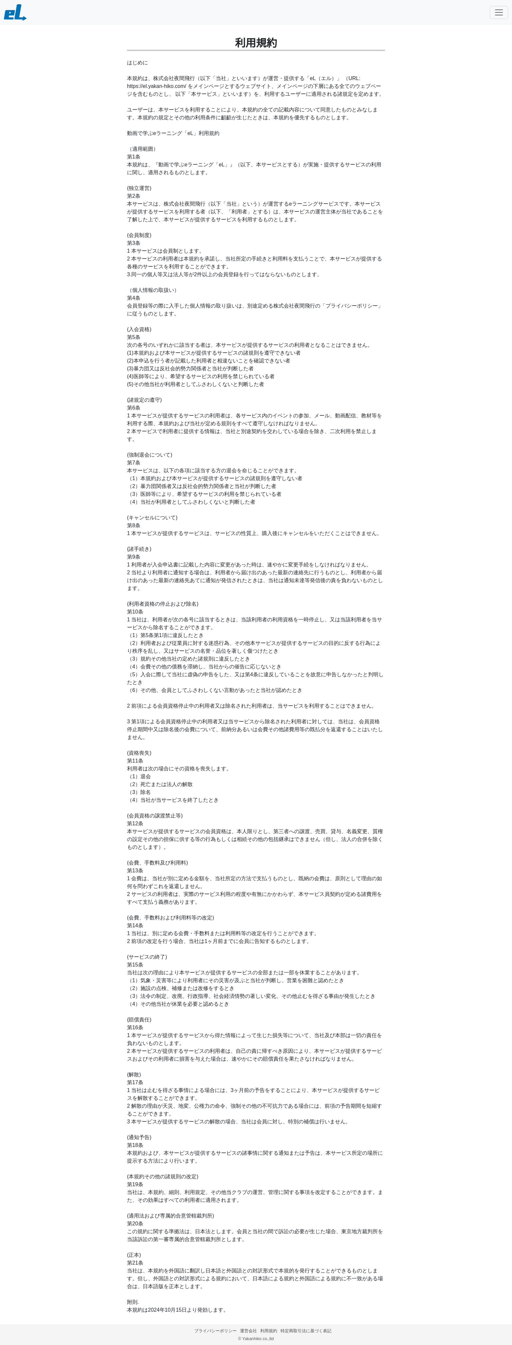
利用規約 (268, 1330)
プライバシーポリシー (215, 1330)
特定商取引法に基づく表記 (305, 1330)
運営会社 (248, 1330)
